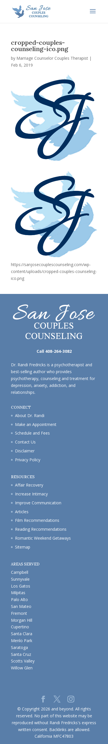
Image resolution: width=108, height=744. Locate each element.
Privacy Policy (27, 459)
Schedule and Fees (32, 433)
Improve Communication (38, 502)
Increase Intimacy (31, 494)
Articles (22, 511)
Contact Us (25, 442)
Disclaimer (25, 451)
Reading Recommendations (41, 529)
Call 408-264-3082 (54, 351)
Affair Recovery (29, 485)
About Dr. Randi (29, 415)
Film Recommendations (37, 520)
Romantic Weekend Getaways (43, 538)
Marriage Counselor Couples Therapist (52, 58)
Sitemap (22, 547)
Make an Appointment (35, 424)
